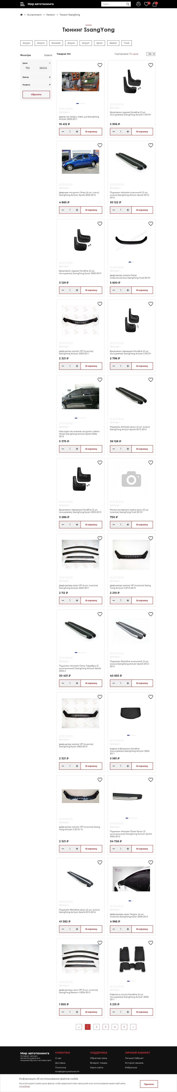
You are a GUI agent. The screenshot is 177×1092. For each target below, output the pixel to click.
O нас (58, 1058)
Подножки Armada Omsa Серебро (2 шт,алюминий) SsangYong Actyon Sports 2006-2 (80, 668)
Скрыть (48, 55)
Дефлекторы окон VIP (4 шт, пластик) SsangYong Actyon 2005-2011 (78, 586)
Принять (149, 1084)
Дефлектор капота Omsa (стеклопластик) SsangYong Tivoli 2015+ (130, 276)
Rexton (113, 43)
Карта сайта (96, 1067)
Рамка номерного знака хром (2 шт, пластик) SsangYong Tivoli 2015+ (129, 510)
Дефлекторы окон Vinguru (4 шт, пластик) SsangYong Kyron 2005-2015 (129, 915)
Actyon (26, 43)
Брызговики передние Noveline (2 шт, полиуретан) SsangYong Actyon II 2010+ (130, 352)
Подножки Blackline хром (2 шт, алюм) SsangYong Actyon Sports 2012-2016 (79, 910)
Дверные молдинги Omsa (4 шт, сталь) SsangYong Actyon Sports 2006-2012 (79, 193)
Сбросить (36, 94)
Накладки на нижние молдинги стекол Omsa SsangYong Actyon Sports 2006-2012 (79, 434)
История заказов (134, 1063)
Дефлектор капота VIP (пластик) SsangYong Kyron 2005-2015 (76, 745)
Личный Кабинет (134, 1058)
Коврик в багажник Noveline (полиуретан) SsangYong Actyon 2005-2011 (130, 751)
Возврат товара (98, 1063)
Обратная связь (98, 1058)
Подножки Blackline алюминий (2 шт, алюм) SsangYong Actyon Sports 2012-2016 (129, 664)
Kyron (99, 43)
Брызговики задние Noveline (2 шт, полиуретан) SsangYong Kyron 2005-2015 (80, 272)
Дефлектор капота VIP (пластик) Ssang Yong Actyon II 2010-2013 (130, 586)
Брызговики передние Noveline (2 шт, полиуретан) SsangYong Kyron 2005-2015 (80, 510)
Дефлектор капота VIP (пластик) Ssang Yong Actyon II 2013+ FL (79, 828)
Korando (56, 43)
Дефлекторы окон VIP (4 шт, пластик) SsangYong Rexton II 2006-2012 (78, 991)
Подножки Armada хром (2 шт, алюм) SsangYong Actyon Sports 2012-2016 (130, 428)
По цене (133, 54)
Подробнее (24, 1086)
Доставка (60, 1063)
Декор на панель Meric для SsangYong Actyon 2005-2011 (79, 117)
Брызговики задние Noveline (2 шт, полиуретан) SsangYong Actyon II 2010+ (130, 113)
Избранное (131, 1067)
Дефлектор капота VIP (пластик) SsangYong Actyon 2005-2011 (76, 352)
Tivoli (126, 43)
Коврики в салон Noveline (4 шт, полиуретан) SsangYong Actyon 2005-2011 (129, 997)
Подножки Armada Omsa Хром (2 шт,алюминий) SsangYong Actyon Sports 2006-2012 (131, 834)
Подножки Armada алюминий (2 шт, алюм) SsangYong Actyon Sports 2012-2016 (129, 195)
